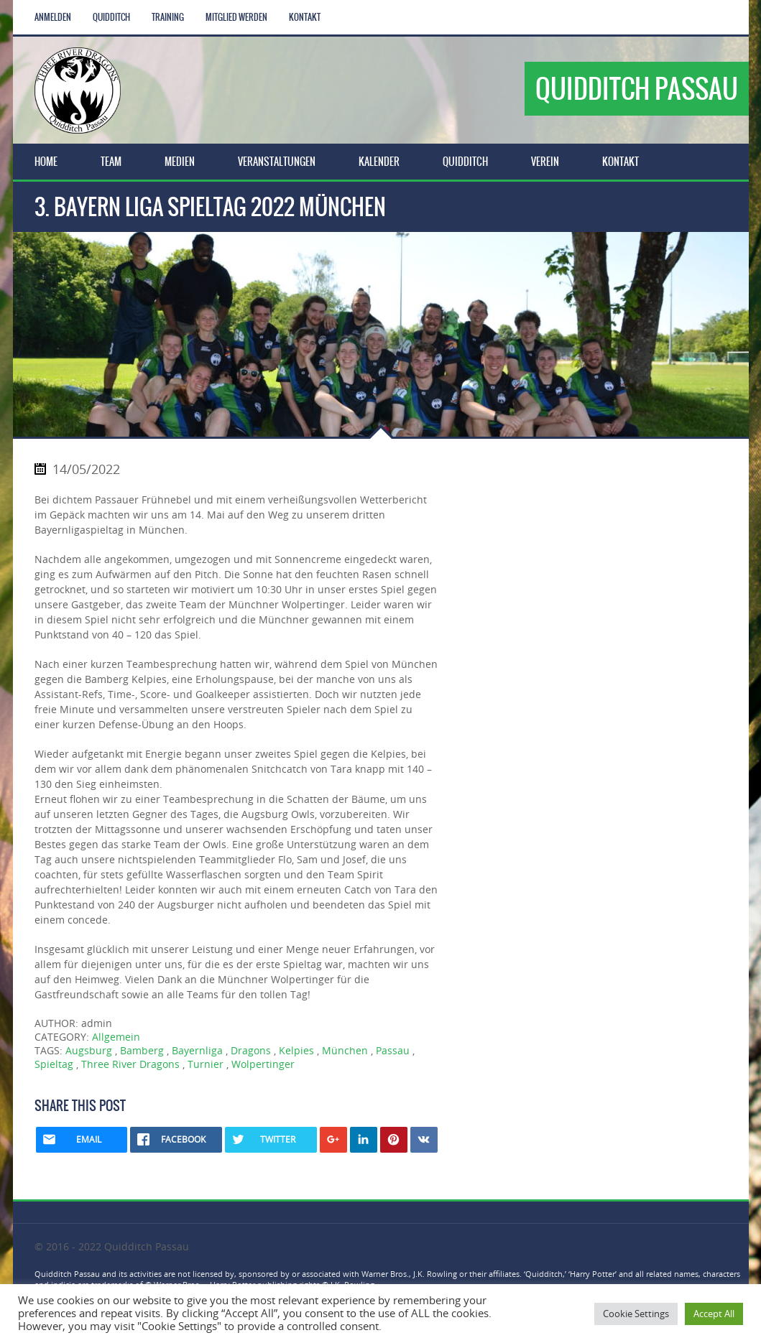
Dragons (251, 1050)
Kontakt (304, 17)
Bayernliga (197, 1050)
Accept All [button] (713, 1313)
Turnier (205, 1064)
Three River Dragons (130, 1064)
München (345, 1050)
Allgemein (116, 1037)
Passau (393, 1050)
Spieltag (53, 1064)
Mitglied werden (236, 17)
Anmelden (52, 17)
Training (168, 17)
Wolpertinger (263, 1064)
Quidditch (111, 17)
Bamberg (142, 1050)
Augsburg (88, 1050)
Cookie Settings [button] (636, 1313)
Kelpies (296, 1050)
